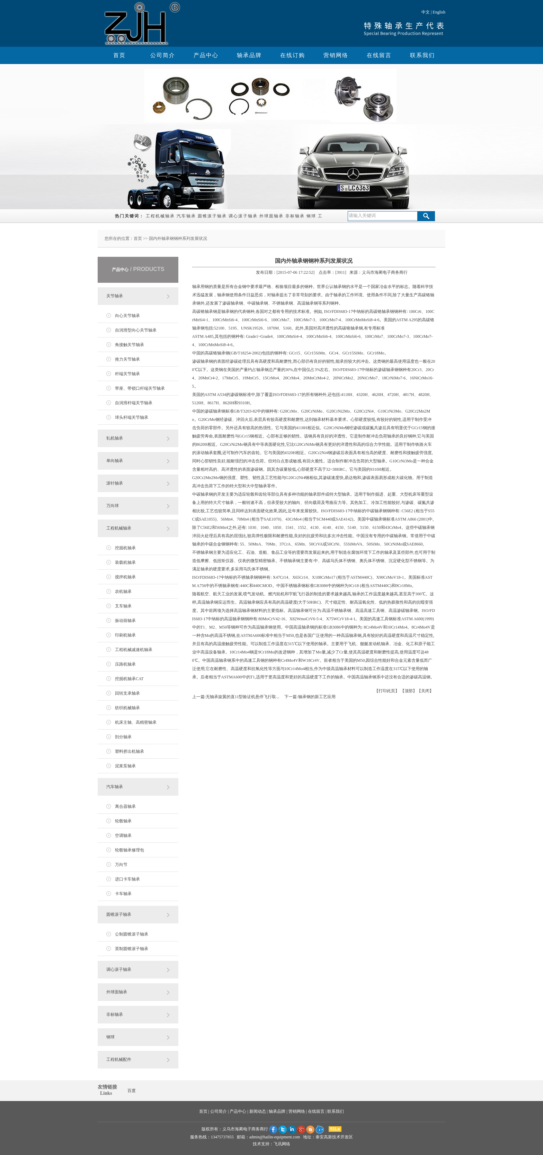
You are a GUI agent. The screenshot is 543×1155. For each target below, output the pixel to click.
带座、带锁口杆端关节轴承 (140, 388)
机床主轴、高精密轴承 (136, 722)
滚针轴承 (114, 483)
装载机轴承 (125, 562)
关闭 (425, 690)
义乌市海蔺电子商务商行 (245, 1129)
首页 (119, 55)
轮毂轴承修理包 (129, 850)
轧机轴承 (114, 438)
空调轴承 (123, 835)
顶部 (408, 690)
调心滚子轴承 (243, 216)
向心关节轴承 (127, 315)
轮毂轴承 (123, 821)
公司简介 (162, 55)
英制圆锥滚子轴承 (131, 948)
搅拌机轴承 (125, 577)
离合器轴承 (125, 806)
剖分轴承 (123, 736)
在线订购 (292, 55)
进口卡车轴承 (127, 879)
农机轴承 (123, 591)
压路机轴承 (125, 664)
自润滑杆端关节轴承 (133, 402)
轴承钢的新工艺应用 (317, 696)
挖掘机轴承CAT (129, 678)
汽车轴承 (186, 216)
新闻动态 (257, 1111)
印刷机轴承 (125, 635)
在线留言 (379, 55)
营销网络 (335, 55)
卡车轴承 (123, 893)
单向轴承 (114, 460)
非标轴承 (295, 216)
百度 (131, 1090)
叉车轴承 (123, 606)
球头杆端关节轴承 (131, 417)
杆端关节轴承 (127, 373)
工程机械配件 (118, 1059)
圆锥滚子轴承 (212, 216)
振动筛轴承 (125, 620)
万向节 (121, 864)
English (439, 12)
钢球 (311, 216)
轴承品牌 (249, 55)
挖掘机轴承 (125, 547)
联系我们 (422, 55)
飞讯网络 (282, 1144)
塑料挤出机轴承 (129, 751)
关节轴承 (114, 296)
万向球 (112, 505)
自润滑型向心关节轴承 (136, 330)
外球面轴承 (271, 216)
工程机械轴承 (160, 216)
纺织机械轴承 (127, 707)
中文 (425, 12)
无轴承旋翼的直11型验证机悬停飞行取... (242, 696)
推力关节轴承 (127, 359)
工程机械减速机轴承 (133, 649)
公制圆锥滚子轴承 (131, 934)
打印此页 (387, 690)
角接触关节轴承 (129, 344)
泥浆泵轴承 (125, 766)
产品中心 (206, 55)
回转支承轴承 (127, 693)
